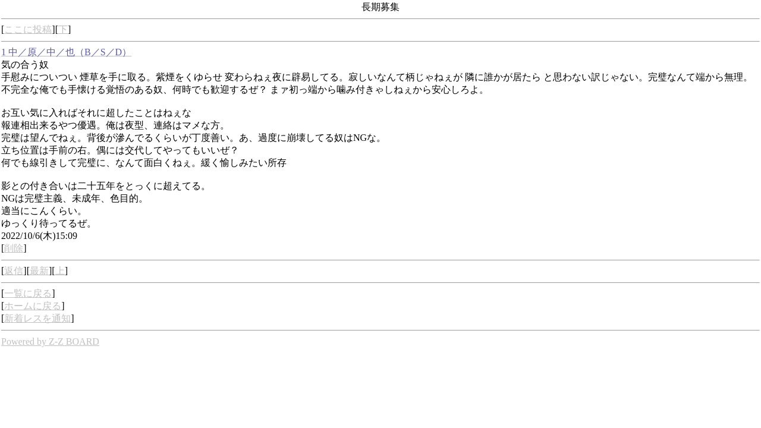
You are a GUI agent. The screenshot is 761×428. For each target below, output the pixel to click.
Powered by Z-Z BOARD (50, 341)
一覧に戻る (28, 293)
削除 (13, 248)
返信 (13, 271)
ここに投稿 (28, 29)
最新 (39, 271)
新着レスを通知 (37, 318)
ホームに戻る (32, 306)
